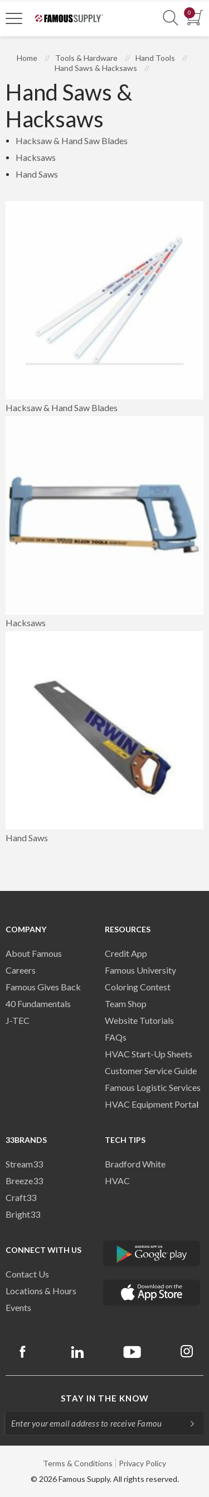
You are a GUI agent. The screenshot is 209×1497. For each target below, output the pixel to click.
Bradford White (135, 1163)
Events (18, 1307)
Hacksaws (36, 157)
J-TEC (18, 1020)
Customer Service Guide (151, 1070)
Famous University (140, 970)
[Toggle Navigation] (14, 18)
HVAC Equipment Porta (150, 1104)
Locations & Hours (41, 1290)
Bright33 (23, 1214)
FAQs (116, 1037)
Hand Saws (37, 174)
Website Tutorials (139, 1020)
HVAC (117, 1180)
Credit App (126, 953)
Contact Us (27, 1274)
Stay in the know (105, 1398)
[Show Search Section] (170, 18)
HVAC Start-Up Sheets (148, 1053)
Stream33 (24, 1163)
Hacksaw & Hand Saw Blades (72, 140)
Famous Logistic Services (153, 1087)
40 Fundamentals (38, 1003)
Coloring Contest (138, 986)
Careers (21, 970)
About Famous (34, 953)
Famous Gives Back (43, 986)
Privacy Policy (142, 1463)
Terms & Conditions (78, 1463)
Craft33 (21, 1197)
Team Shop (126, 1003)
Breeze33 (24, 1180)
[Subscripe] (186, 1423)
